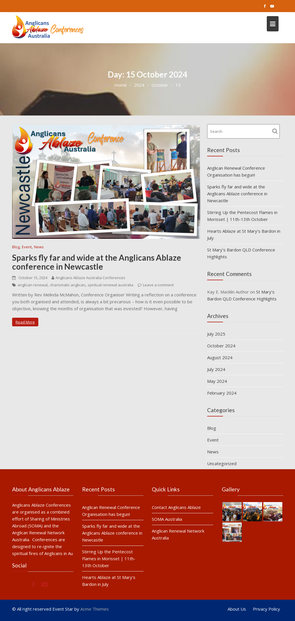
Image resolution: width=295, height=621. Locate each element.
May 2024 (217, 381)
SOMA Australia (167, 519)
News (39, 246)
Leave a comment (158, 284)
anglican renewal (33, 284)
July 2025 (216, 334)
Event (27, 246)
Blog (16, 246)
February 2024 (222, 393)
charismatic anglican (67, 284)
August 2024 (219, 357)
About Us (237, 609)
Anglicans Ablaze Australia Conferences (88, 277)
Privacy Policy (266, 609)
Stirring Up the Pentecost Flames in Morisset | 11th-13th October (108, 558)
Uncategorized (222, 463)
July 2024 (216, 369)
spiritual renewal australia (110, 284)
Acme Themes (94, 609)
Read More (25, 322)
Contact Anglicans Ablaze (176, 507)
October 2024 (221, 346)
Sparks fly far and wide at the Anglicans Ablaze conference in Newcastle (96, 262)
